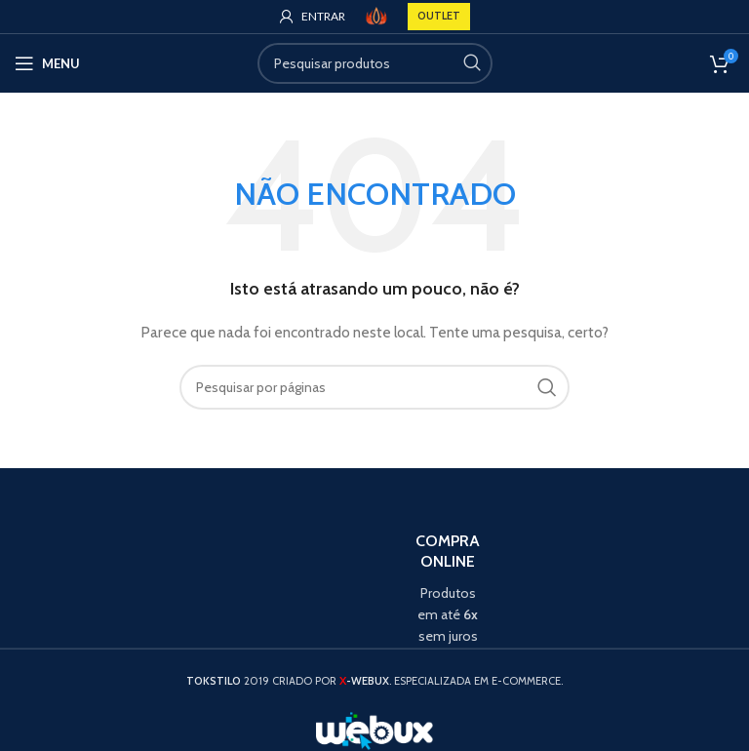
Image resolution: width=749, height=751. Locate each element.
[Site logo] (376, 14)
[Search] (375, 63)
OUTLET (438, 15)
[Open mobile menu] (47, 63)
